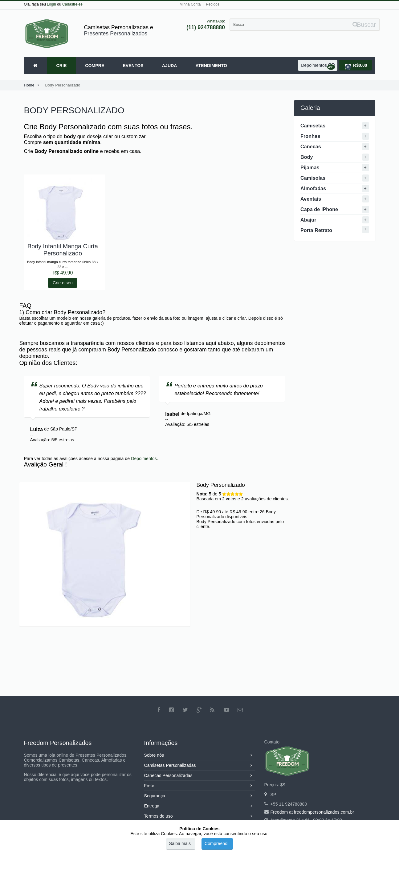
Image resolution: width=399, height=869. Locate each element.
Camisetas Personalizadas (199, 765)
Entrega (199, 805)
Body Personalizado (62, 85)
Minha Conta (190, 4)
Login (51, 4)
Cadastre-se (72, 4)
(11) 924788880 (205, 27)
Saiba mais (180, 843)
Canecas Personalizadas (199, 775)
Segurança (199, 795)
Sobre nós (199, 755)
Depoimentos (144, 458)
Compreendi (216, 843)
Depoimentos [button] (318, 66)
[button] (355, 65)
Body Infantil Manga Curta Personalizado (62, 250)
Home (33, 85)
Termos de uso (199, 816)
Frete (199, 785)
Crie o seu (63, 282)
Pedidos (212, 4)
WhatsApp (215, 21)
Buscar (364, 24)
